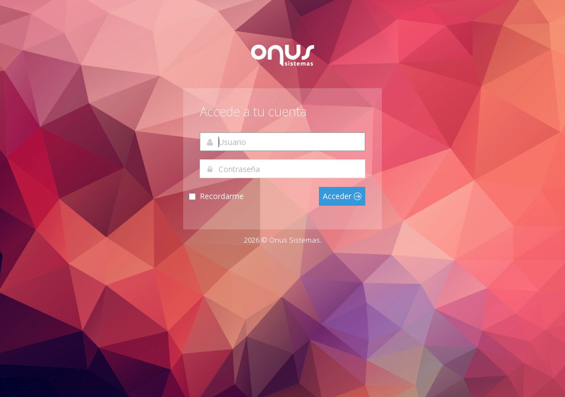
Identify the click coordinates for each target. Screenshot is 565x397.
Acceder (342, 196)
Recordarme (222, 196)
